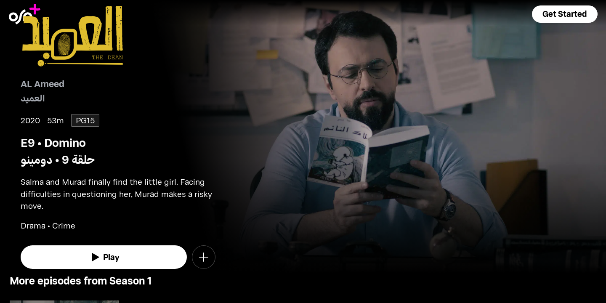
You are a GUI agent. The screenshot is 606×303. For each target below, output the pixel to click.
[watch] (104, 257)
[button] (565, 14)
